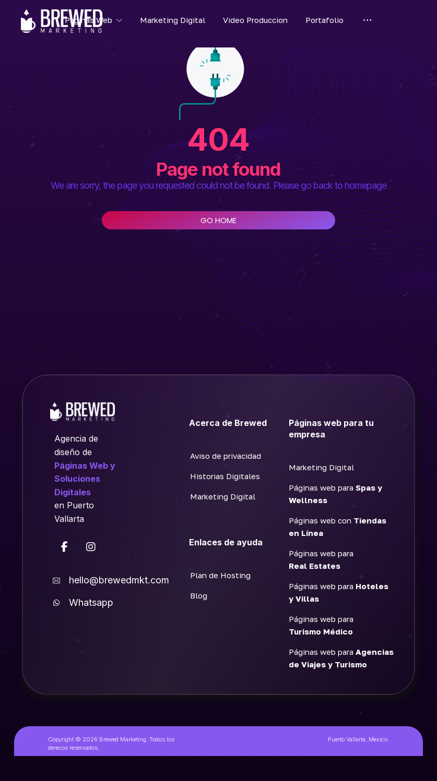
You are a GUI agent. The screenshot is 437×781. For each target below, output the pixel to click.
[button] (64, 547)
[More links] (367, 19)
